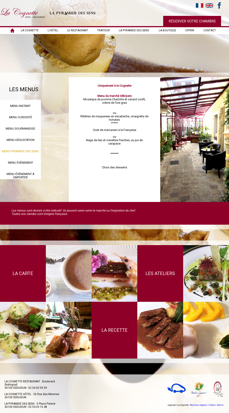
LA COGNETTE (30, 30)
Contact (209, 30)
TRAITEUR (103, 30)
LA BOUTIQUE (167, 30)
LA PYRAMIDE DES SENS (134, 30)
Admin (220, 405)
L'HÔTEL (53, 30)
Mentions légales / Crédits (203, 405)
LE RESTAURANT (77, 30)
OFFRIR (189, 30)
